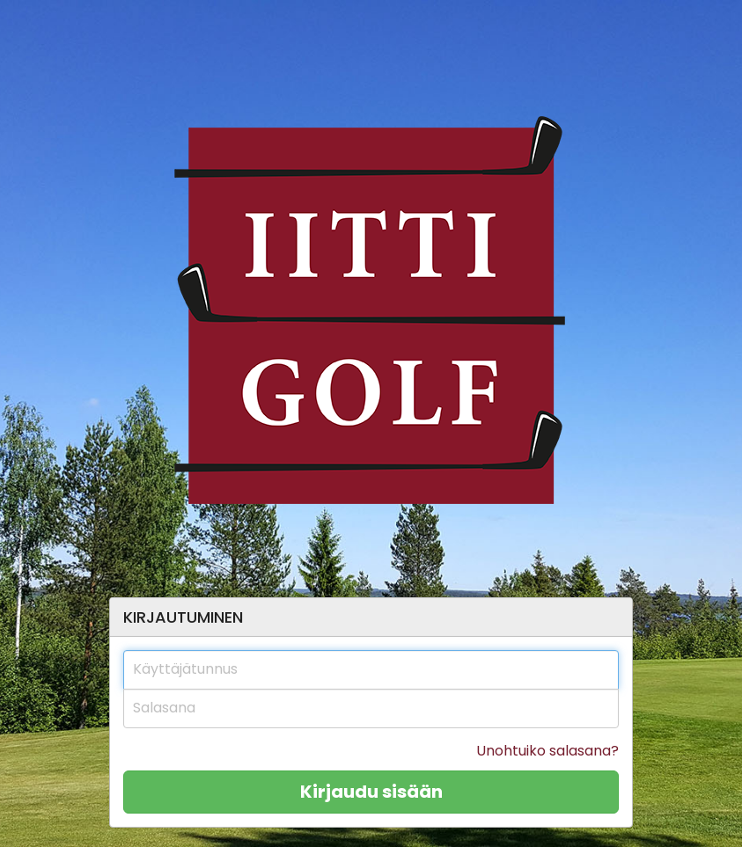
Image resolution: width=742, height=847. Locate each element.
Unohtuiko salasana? (547, 751)
